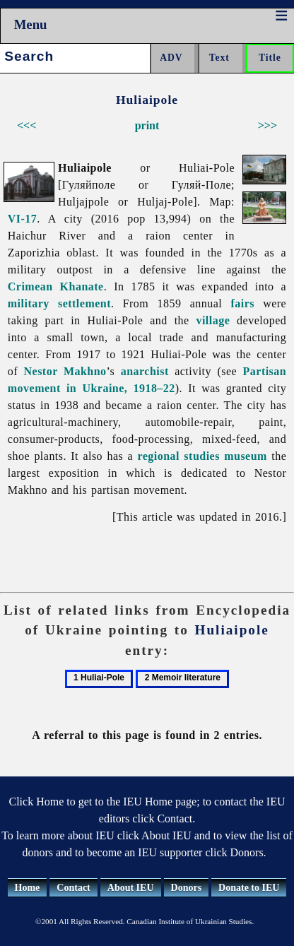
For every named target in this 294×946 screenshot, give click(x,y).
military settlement (59, 303)
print (147, 125)
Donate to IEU (248, 887)
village (213, 320)
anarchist (145, 371)
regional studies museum (201, 456)
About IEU (130, 887)
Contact (73, 887)
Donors (186, 887)
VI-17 (22, 219)
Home (27, 887)
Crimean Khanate (56, 286)
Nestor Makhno (65, 371)
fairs (242, 303)
